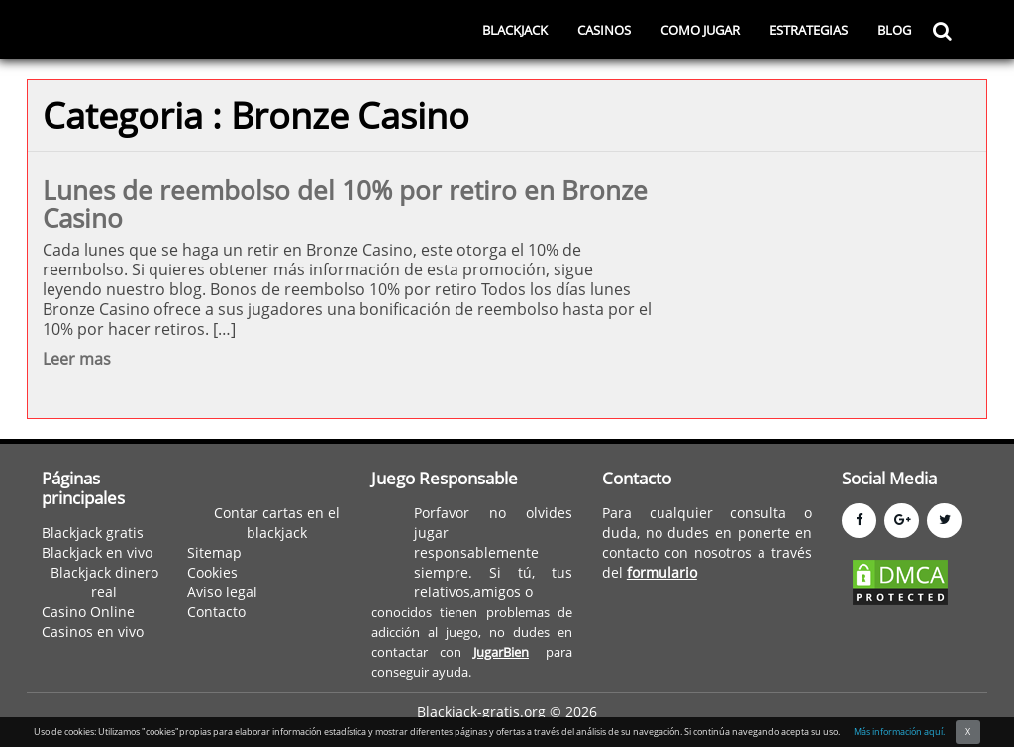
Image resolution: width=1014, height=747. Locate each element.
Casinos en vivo (93, 631)
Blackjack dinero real (104, 582)
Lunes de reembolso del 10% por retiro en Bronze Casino (345, 204)
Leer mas (77, 359)
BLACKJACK (515, 30)
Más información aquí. (899, 731)
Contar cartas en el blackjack (277, 522)
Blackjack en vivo (97, 552)
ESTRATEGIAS (808, 30)
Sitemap (214, 552)
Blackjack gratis (93, 532)
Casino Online (88, 611)
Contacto (216, 611)
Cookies (212, 572)
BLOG (894, 30)
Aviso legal (222, 592)
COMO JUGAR (700, 30)
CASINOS (604, 30)
